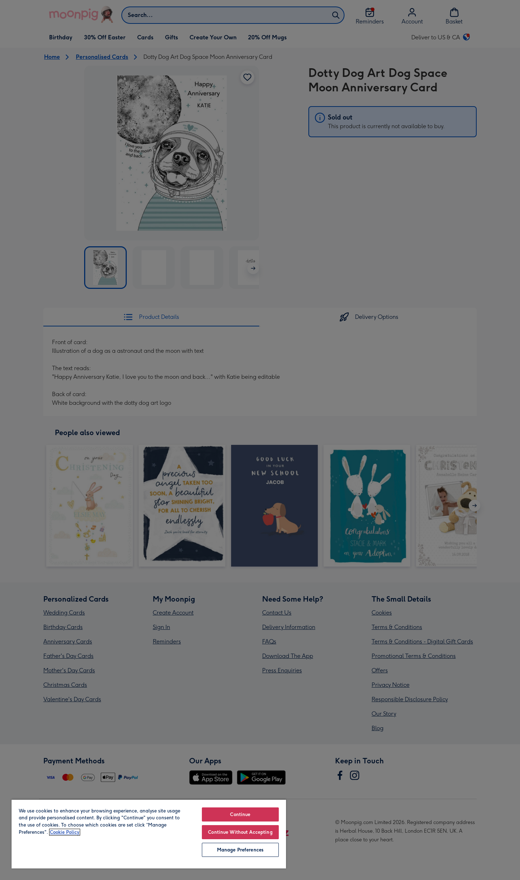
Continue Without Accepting (240, 832)
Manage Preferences (240, 850)
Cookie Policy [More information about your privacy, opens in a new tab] (64, 832)
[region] (149, 833)
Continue (240, 814)
